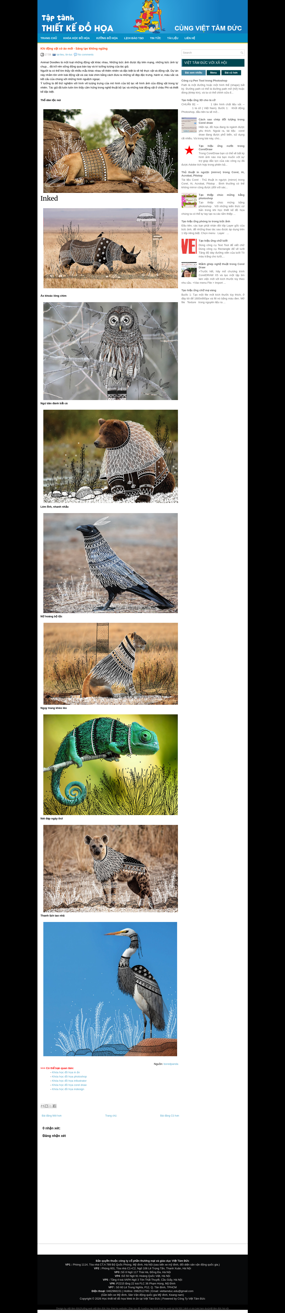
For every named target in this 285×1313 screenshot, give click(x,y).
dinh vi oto (189, 1308)
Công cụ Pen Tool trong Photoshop (204, 80)
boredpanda (171, 1063)
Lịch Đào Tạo (134, 38)
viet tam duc (202, 1308)
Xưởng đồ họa (107, 38)
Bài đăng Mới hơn (52, 1115)
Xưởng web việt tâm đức (93, 1308)
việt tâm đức (73, 1308)
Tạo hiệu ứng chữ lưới (213, 240)
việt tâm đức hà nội (219, 1308)
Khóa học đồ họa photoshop (69, 1076)
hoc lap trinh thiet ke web (158, 1308)
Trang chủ (49, 38)
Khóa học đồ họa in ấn (66, 1072)
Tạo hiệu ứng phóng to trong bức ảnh (206, 221)
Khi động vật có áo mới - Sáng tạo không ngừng (74, 48)
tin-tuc (68, 54)
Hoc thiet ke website (117, 1308)
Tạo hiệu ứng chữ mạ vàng (199, 290)
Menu (213, 72)
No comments (86, 54)
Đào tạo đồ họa (137, 1308)
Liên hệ (190, 38)
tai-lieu (60, 54)
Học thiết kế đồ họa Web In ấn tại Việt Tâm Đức (131, 1298)
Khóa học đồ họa (76, 38)
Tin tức (155, 38)
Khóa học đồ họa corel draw (69, 1084)
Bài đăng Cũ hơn (169, 1115)
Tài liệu (172, 38)
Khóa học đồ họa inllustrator (69, 1080)
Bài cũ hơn (231, 72)
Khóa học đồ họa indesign (68, 1089)
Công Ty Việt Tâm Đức (191, 1298)
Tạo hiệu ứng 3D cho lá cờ (199, 100)
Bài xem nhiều (193, 72)
